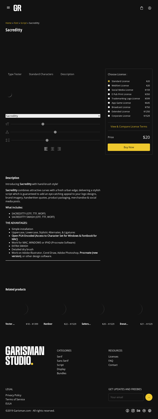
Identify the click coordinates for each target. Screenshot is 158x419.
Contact (113, 365)
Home (9, 22)
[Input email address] (125, 397)
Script (24, 22)
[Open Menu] (8, 8)
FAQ (110, 360)
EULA (9, 403)
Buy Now (129, 147)
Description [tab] (67, 74)
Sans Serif (62, 360)
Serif (59, 356)
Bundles (61, 373)
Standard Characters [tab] (41, 74)
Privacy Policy (13, 395)
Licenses (113, 356)
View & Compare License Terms (129, 126)
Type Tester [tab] (15, 74)
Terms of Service (15, 399)
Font (16, 22)
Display (61, 369)
